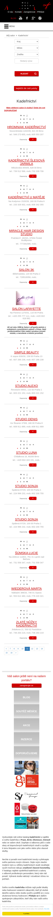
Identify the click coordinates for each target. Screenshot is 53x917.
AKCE (26, 725)
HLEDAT (24, 74)
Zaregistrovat (29, 12)
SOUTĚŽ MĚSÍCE (26, 711)
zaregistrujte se (26, 685)
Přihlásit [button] (40, 12)
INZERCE (26, 739)
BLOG (13, 18)
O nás (10, 12)
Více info (46, 909)
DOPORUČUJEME (26, 753)
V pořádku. (26, 913)
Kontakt (18, 12)
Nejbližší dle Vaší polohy (26, 88)
